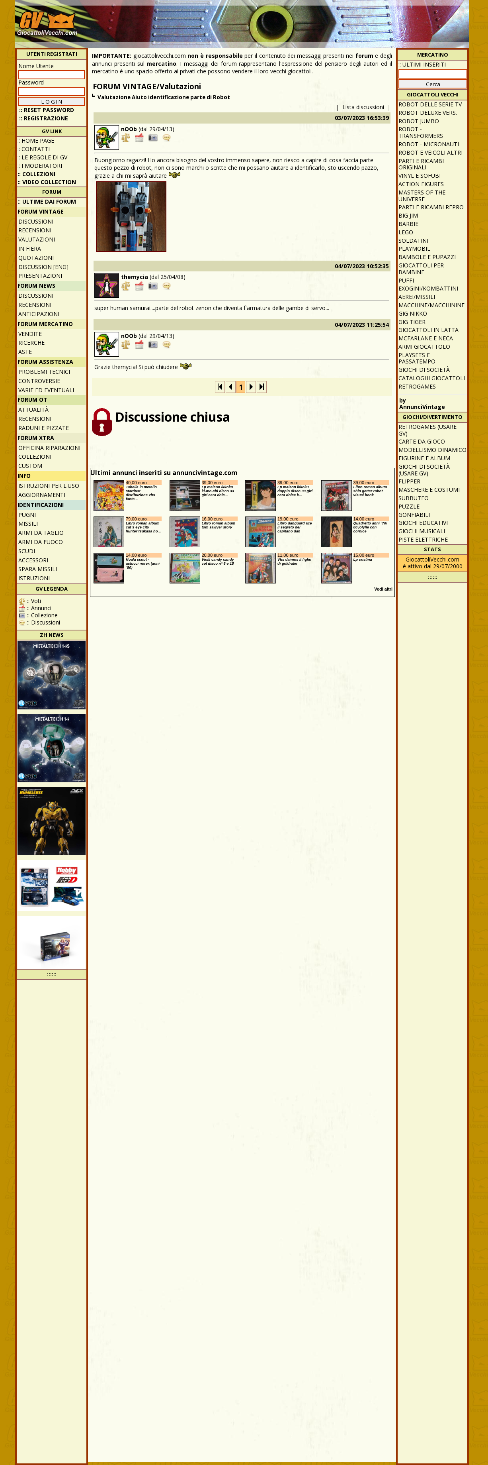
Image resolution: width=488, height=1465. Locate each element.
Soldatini (413, 240)
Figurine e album (424, 458)
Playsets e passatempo (416, 358)
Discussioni (35, 221)
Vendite (30, 334)
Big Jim (408, 215)
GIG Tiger (412, 322)
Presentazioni (40, 275)
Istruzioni (34, 578)
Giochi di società (424, 369)
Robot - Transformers (420, 132)
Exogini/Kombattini (428, 288)
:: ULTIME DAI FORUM (47, 201)
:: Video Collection (47, 182)
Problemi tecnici (44, 371)
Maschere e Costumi (429, 489)
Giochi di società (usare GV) (424, 470)
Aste (25, 351)
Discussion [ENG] (43, 267)
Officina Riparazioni (49, 448)
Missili (28, 523)
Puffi (406, 280)
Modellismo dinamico (432, 450)
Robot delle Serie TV (430, 104)
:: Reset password (46, 110)
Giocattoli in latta (428, 330)
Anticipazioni (38, 314)
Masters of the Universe (421, 196)
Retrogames (417, 386)
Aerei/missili (416, 296)
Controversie (39, 381)
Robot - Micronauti (428, 144)
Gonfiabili (414, 514)
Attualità (33, 409)
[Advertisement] (322, 20)
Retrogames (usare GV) (427, 430)
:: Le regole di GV (42, 157)
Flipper (409, 481)
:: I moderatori (40, 165)
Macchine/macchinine (431, 305)
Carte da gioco (421, 441)
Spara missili (37, 569)
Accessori (33, 560)
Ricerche (31, 342)
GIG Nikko (412, 313)
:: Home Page (36, 140)
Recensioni (34, 230)
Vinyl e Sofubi (419, 175)
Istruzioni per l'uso (48, 485)
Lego (405, 232)
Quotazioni (36, 257)
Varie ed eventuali (46, 390)
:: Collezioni (36, 174)
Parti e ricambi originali (421, 164)
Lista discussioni (363, 107)
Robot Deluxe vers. (427, 112)
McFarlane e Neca (425, 338)
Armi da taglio (41, 532)
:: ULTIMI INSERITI (422, 64)
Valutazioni (36, 239)
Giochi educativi (423, 522)
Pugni (27, 514)
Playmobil (414, 248)
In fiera (29, 248)
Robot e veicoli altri (430, 152)
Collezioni (34, 456)
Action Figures (421, 184)
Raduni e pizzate (43, 428)
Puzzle (409, 506)
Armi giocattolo (424, 346)
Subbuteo (413, 498)
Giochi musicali (421, 531)
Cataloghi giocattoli (431, 378)
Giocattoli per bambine (421, 268)
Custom (30, 465)
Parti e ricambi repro (431, 207)
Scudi (26, 551)
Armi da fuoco (40, 542)
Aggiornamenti (41, 495)
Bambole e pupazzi (427, 257)
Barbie (408, 224)
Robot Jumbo (418, 121)
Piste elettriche (423, 539)
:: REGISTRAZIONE (43, 118)
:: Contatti (34, 149)
